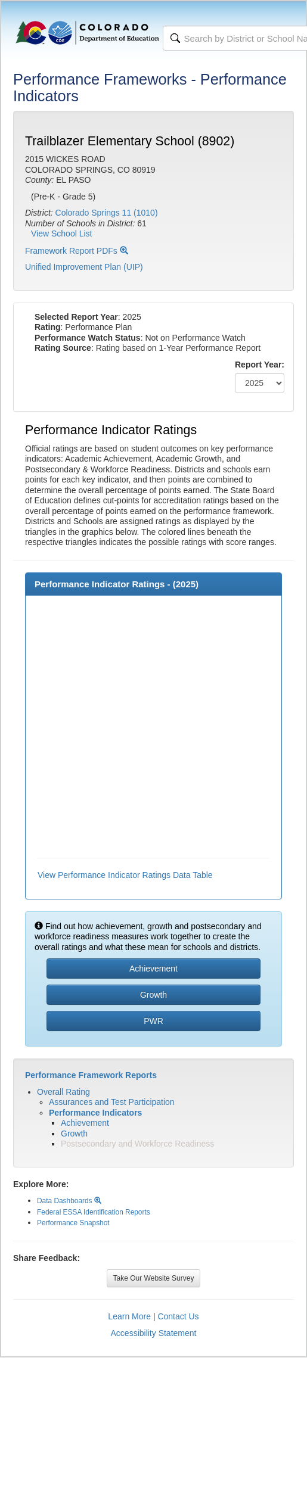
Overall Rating (63, 1092)
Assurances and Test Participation (112, 1102)
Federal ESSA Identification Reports (93, 1212)
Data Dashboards (69, 1201)
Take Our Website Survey (153, 1278)
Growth (74, 1133)
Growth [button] (153, 994)
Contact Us (178, 1316)
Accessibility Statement (154, 1333)
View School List (61, 233)
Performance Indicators (95, 1112)
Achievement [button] (153, 968)
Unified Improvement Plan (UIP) (84, 267)
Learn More (129, 1316)
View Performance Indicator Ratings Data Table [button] (125, 875)
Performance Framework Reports (91, 1075)
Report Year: (259, 364)
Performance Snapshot (73, 1223)
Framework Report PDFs (76, 251)
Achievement (85, 1123)
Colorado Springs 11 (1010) (106, 212)
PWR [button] (153, 1021)
